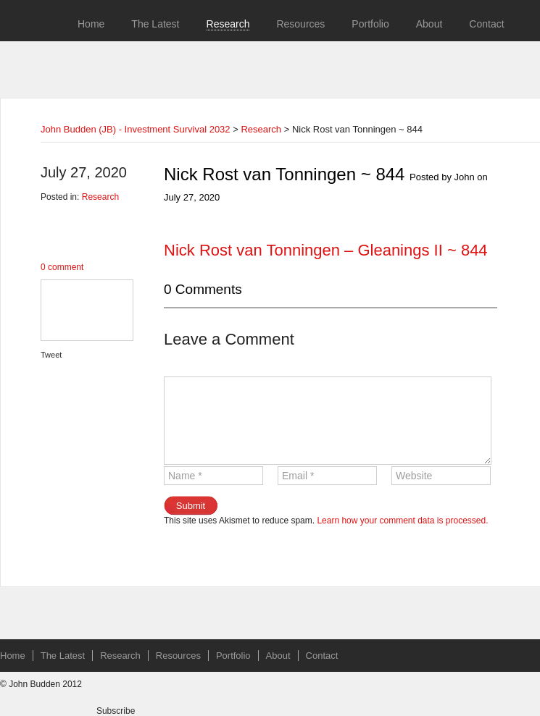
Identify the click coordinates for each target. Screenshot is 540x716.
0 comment (62, 267)
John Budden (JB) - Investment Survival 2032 (135, 129)
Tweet (51, 354)
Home (91, 24)
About (429, 24)
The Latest (155, 24)
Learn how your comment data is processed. (402, 520)
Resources (300, 24)
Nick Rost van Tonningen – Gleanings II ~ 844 (326, 250)
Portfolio (370, 24)
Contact (486, 24)
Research (228, 24)
